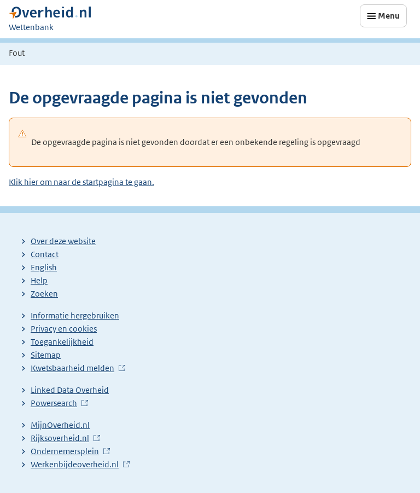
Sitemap (46, 355)
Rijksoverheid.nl (60, 438)
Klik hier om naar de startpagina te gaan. (81, 182)
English (44, 267)
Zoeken (44, 293)
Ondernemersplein (65, 451)
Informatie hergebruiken (75, 315)
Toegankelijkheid (62, 342)
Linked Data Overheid (70, 390)
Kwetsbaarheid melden (72, 368)
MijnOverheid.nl (60, 425)
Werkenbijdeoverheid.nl (75, 464)
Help (39, 280)
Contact (45, 254)
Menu (389, 15)
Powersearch (54, 403)
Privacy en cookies (64, 328)
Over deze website (63, 241)
